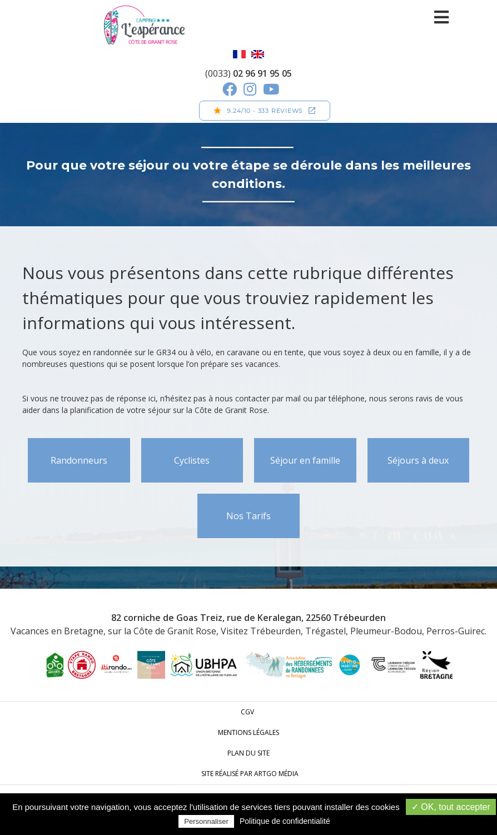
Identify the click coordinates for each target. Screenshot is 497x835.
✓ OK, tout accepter (450, 807)
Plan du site (248, 753)
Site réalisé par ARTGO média (250, 773)
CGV (247, 712)
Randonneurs (79, 460)
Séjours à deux (418, 460)
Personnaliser (206, 821)
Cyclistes (192, 460)
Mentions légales (248, 732)
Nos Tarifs (248, 516)
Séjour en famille (305, 460)
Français (239, 54)
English (257, 54)
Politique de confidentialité (285, 821)
